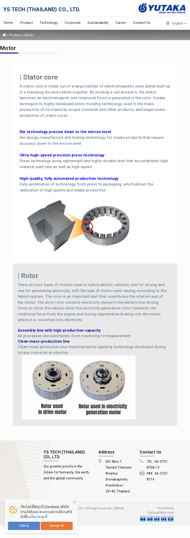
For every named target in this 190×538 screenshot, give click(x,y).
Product (26, 23)
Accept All (57, 525)
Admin (120, 508)
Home (8, 23)
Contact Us (142, 23)
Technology (49, 23)
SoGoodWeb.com (161, 512)
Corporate (73, 23)
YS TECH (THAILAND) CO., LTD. (41, 9)
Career (120, 23)
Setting (24, 525)
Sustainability (98, 23)
